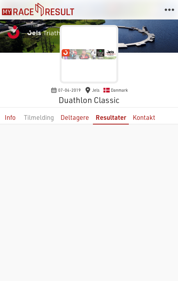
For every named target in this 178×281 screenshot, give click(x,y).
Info (10, 117)
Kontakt (144, 117)
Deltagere (75, 117)
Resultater (111, 117)
